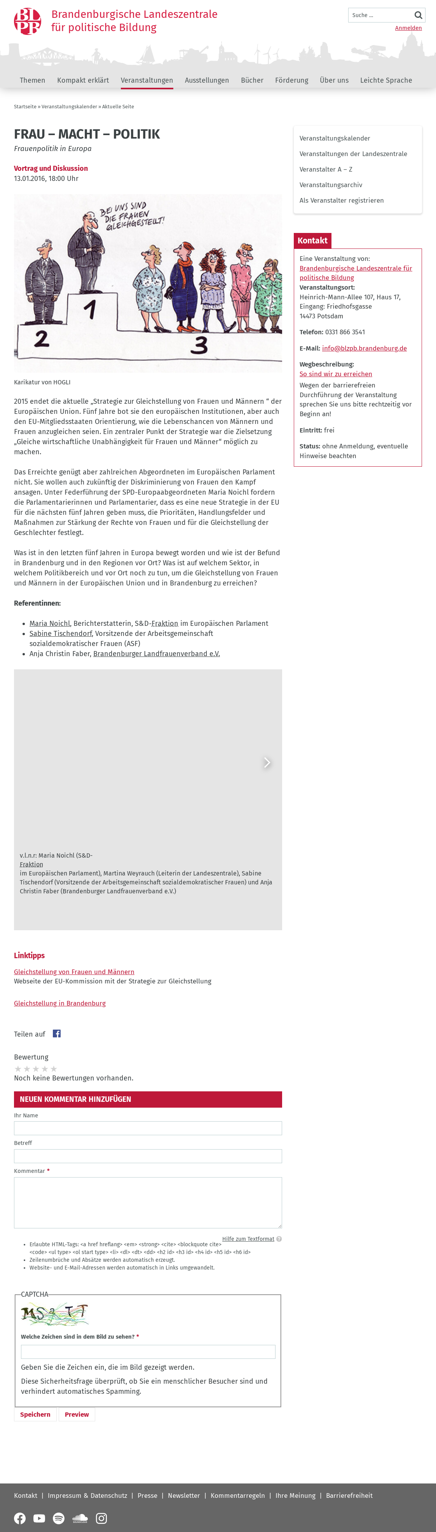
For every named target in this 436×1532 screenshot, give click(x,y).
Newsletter (184, 1496)
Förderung (291, 80)
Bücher (252, 80)
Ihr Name (26, 1115)
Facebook (57, 1033)
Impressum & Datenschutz (87, 1496)
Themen (32, 80)
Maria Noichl (50, 623)
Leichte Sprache (386, 80)
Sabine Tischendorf (61, 633)
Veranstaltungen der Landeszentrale (353, 154)
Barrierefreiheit (349, 1496)
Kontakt (25, 1496)
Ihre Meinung (296, 1496)
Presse (147, 1496)
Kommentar (29, 1170)
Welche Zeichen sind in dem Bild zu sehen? (77, 1336)
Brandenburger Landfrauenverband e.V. (156, 654)
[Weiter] (266, 762)
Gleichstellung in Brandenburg (60, 1003)
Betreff (23, 1142)
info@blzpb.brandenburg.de (364, 348)
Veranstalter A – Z (326, 169)
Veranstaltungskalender (69, 106)
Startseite (25, 106)
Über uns (334, 80)
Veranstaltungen (147, 80)
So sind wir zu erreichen (336, 374)
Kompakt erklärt (83, 80)
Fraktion (165, 623)
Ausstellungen (207, 80)
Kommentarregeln (238, 1496)
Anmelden (408, 27)
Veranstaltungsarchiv (331, 185)
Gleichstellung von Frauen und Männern (74, 972)
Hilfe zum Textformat (248, 1239)
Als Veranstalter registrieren (342, 200)
